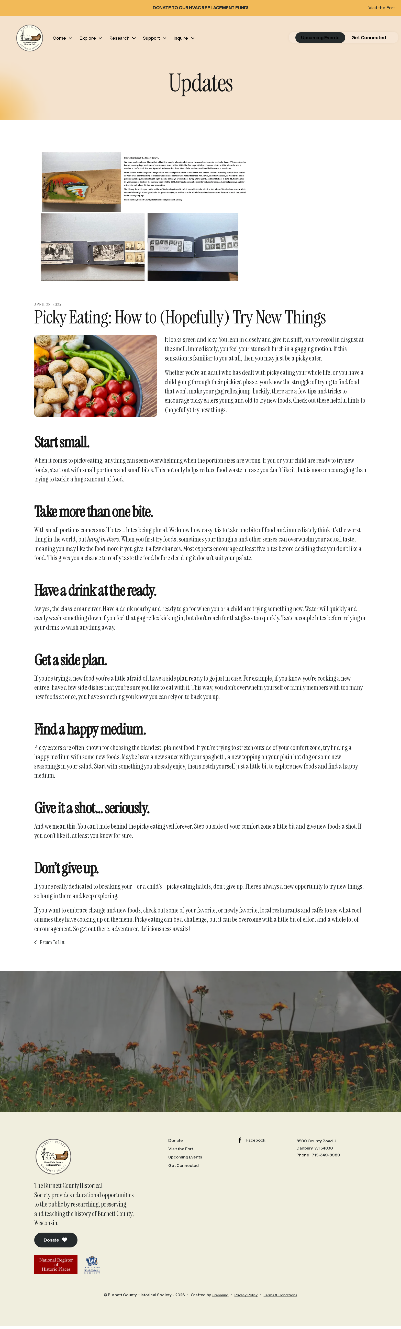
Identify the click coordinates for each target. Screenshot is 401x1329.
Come (63, 44)
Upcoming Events (307, 44)
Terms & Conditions (283, 1308)
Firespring (216, 1308)
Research (124, 44)
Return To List (51, 954)
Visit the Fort (377, 7)
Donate (57, 1253)
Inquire (185, 44)
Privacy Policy (245, 1308)
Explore (92, 44)
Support (156, 44)
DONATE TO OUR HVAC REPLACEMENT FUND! (200, 7)
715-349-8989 (326, 1167)
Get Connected (356, 44)
